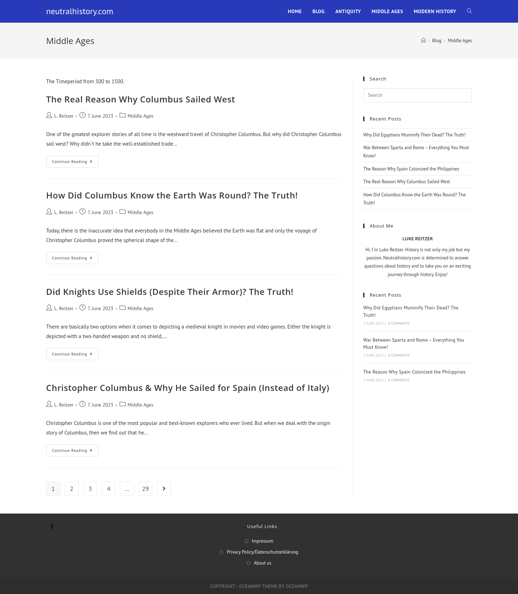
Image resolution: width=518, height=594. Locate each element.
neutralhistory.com (79, 11)
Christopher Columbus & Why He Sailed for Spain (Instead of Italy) (187, 387)
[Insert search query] (417, 95)
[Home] (423, 41)
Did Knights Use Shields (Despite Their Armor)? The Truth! (169, 291)
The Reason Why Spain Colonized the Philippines (411, 169)
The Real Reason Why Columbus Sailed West (140, 99)
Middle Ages (141, 116)
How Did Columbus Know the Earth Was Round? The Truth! (172, 195)
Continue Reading (75, 163)
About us (262, 563)
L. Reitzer (63, 116)
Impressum (263, 541)
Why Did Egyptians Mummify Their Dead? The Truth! (414, 135)
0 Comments (398, 323)
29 (145, 488)
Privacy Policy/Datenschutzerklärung (262, 552)
